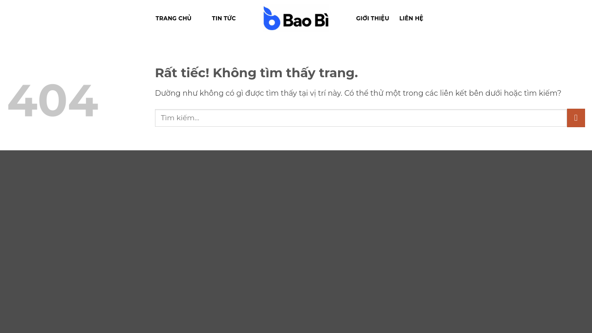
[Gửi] (576, 118)
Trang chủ (174, 18)
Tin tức (224, 18)
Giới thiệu (372, 18)
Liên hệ (412, 18)
